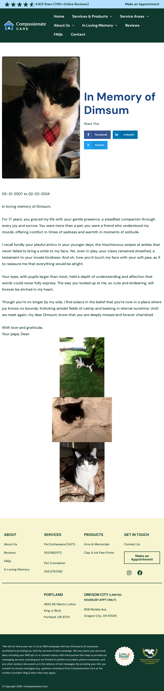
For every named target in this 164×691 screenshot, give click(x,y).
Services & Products (84, 16)
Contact (148, 25)
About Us (61, 25)
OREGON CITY (103, 588)
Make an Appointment (142, 4)
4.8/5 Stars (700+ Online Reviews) (47, 4)
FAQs (133, 25)
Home (56, 16)
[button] (102, 16)
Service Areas (121, 16)
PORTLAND (53, 586)
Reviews (119, 25)
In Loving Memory (92, 25)
